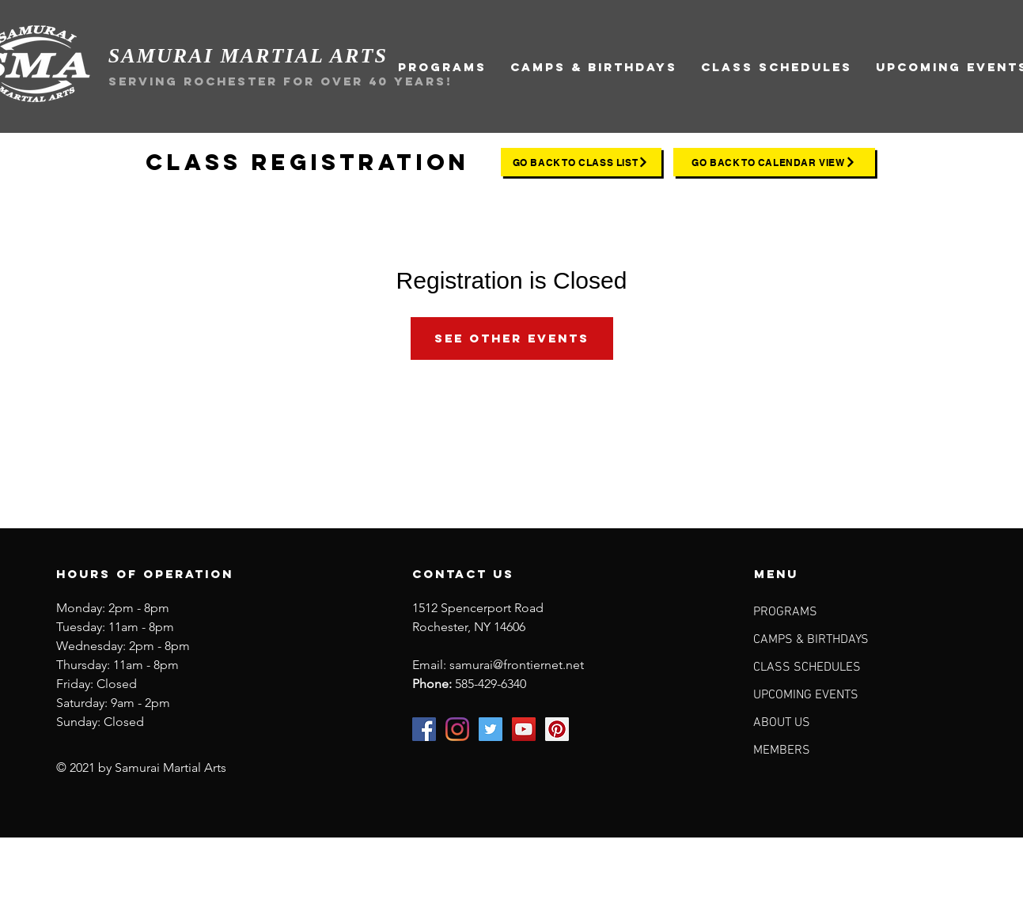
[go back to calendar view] (774, 162)
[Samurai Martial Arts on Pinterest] (557, 729)
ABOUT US (781, 723)
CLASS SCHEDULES (807, 667)
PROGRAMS (785, 612)
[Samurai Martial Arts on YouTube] (524, 729)
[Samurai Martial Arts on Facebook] (424, 729)
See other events (511, 338)
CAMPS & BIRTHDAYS (811, 640)
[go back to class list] (581, 162)
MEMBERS (781, 750)
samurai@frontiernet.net (516, 664)
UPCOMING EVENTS (805, 695)
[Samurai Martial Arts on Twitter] (490, 729)
